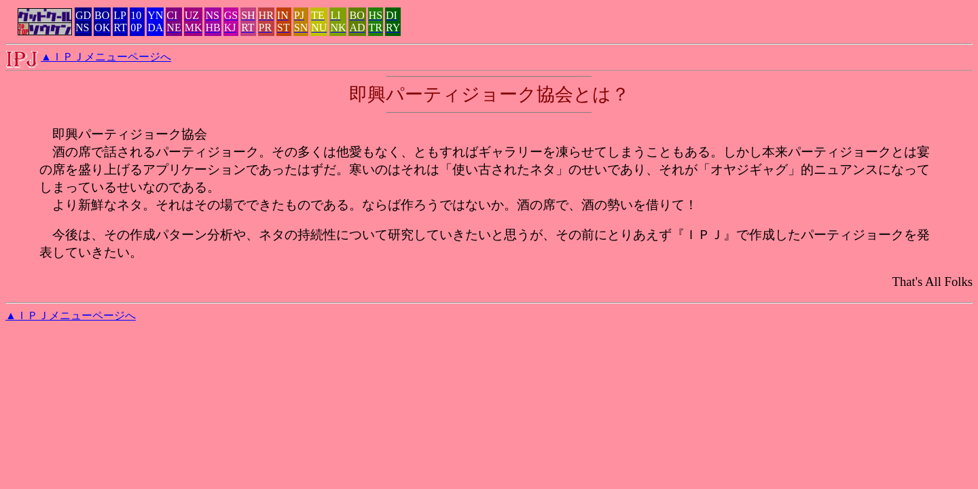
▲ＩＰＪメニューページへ (106, 56)
